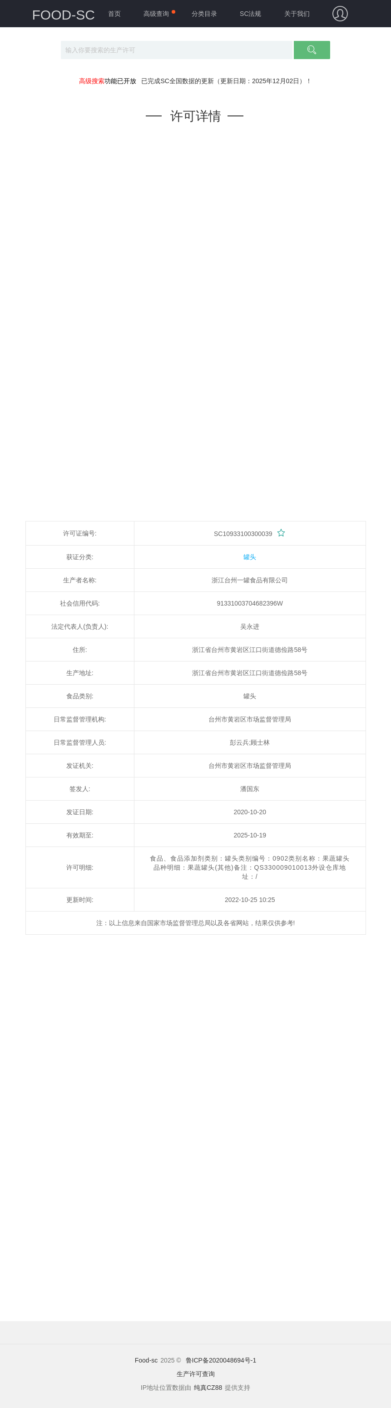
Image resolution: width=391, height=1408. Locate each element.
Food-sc (146, 1360)
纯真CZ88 (208, 1387)
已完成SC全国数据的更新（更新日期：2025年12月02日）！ (226, 81)
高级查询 (156, 13)
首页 (114, 13)
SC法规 (250, 13)
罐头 (249, 557)
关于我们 (297, 13)
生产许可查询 (196, 1374)
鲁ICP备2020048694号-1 (221, 1360)
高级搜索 (91, 81)
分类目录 (204, 13)
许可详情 (195, 116)
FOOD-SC (63, 14)
